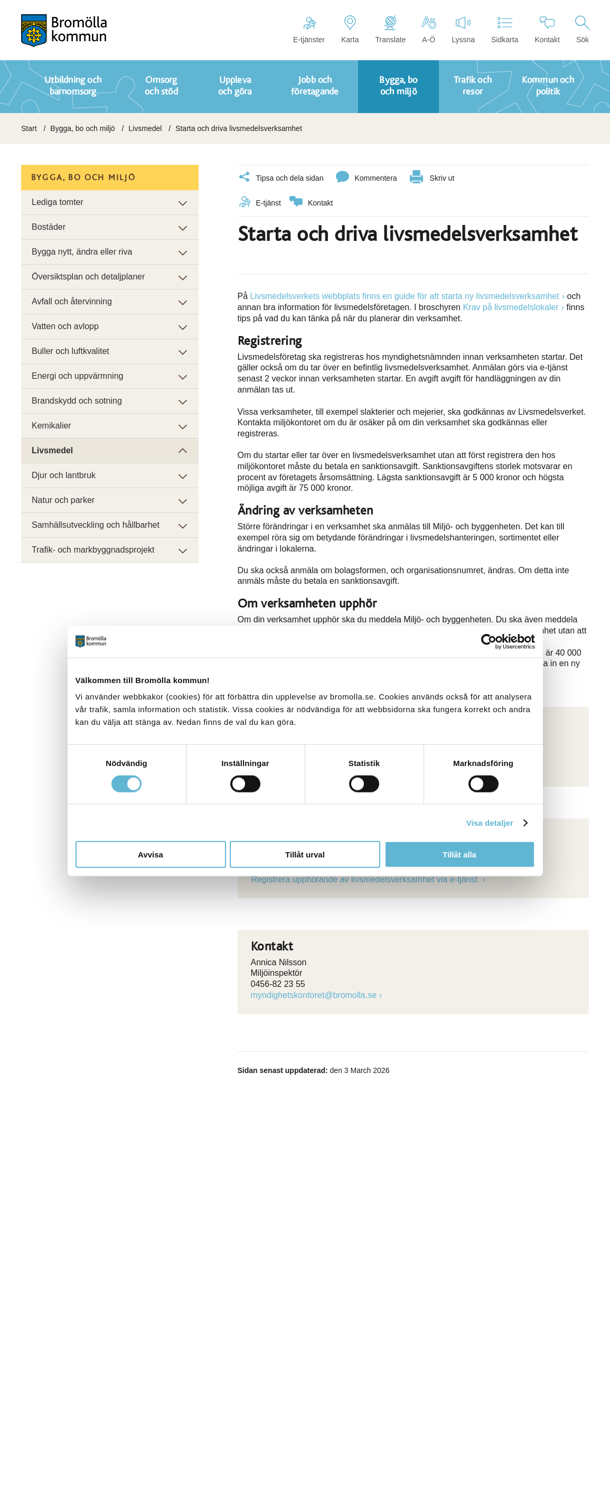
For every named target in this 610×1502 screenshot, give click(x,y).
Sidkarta (504, 29)
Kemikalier (51, 425)
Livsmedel (145, 128)
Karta (350, 29)
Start (29, 128)
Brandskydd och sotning (77, 400)
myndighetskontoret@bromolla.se (314, 994)
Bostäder (48, 226)
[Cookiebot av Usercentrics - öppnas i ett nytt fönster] (489, 641)
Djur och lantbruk (64, 475)
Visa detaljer (489, 822)
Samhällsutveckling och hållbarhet (95, 524)
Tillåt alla (459, 854)
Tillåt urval (305, 854)
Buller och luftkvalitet (70, 351)
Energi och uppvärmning (77, 375)
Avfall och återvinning (72, 301)
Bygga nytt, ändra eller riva (82, 251)
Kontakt (546, 29)
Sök (582, 29)
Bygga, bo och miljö (82, 128)
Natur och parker (63, 500)
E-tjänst (259, 203)
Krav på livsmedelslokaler (510, 306)
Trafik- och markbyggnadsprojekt (93, 549)
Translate (390, 29)
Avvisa (150, 854)
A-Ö (428, 29)
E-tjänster (309, 29)
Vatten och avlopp (65, 326)
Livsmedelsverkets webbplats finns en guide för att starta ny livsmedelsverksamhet (404, 295)
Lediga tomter (57, 202)
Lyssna (463, 29)
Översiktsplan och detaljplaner (88, 276)
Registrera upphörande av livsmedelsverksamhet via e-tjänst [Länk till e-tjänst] (365, 878)
